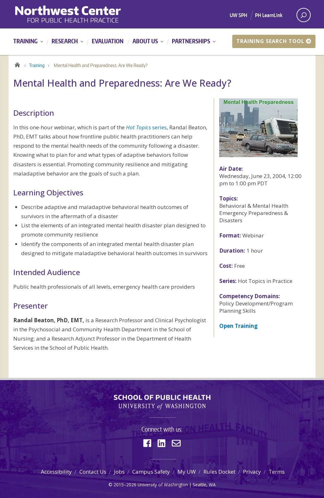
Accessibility (56, 471)
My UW (187, 471)
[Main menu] (162, 41)
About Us (145, 41)
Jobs (119, 471)
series (146, 127)
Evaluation (107, 41)
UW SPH (238, 15)
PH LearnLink (269, 15)
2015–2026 (125, 485)
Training (25, 41)
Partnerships (191, 41)
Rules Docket (219, 471)
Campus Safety (151, 471)
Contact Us (92, 471)
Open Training (238, 325)
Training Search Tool (273, 41)
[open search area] (303, 15)
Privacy (252, 471)
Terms (277, 471)
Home (17, 64)
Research (65, 41)
